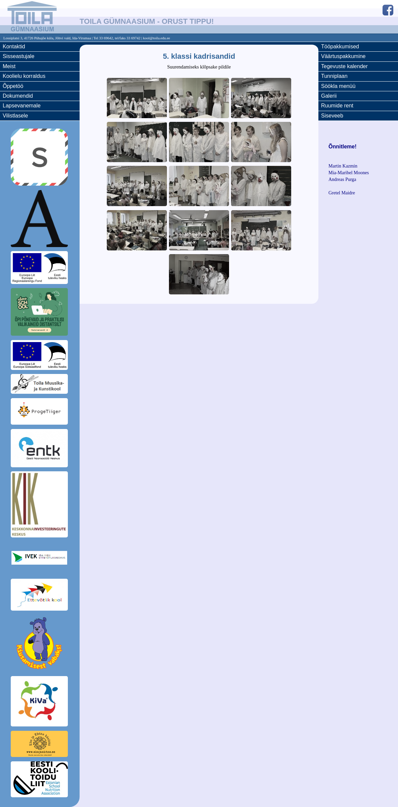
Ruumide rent (337, 105)
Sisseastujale (18, 56)
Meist (9, 66)
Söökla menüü (338, 86)
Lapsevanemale (22, 105)
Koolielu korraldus (24, 76)
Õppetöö (13, 86)
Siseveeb (332, 115)
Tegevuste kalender (344, 66)
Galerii (329, 96)
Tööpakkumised (340, 46)
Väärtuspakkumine (343, 56)
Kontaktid (14, 46)
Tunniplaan (334, 76)
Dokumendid (18, 96)
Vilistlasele (15, 115)
